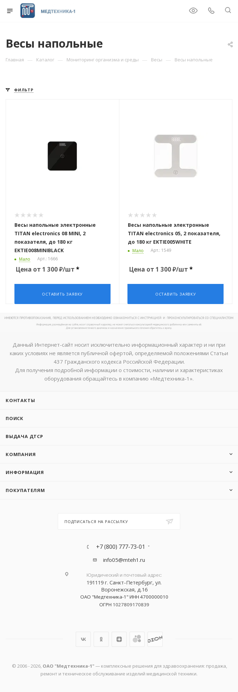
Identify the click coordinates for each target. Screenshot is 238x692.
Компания (21, 453)
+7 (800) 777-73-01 (120, 546)
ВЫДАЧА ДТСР (24, 435)
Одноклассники (101, 638)
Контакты (20, 399)
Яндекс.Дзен (119, 638)
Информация (25, 471)
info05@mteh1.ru (124, 559)
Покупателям (25, 489)
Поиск (15, 417)
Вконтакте (83, 638)
